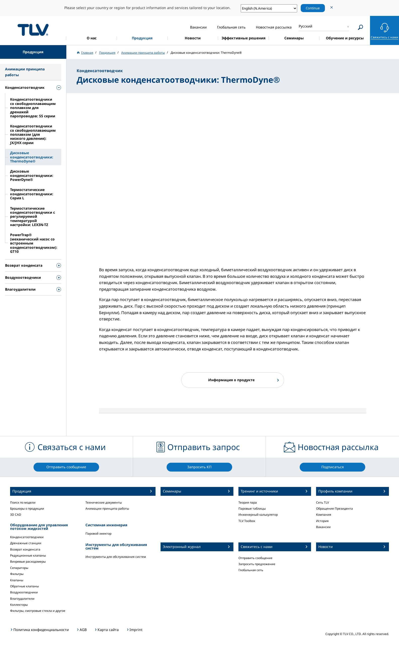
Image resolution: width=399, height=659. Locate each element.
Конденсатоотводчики (27, 537)
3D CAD (15, 514)
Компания (323, 514)
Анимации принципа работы (107, 508)
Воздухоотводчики (24, 592)
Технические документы (103, 502)
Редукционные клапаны (28, 555)
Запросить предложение (256, 564)
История (322, 521)
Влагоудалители (22, 598)
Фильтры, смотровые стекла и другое (37, 611)
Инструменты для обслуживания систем (115, 557)
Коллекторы (19, 604)
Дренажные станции (25, 543)
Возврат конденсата (25, 549)
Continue (313, 8)
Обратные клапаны (24, 586)
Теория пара (247, 502)
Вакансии (323, 527)
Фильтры (16, 574)
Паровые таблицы (252, 508)
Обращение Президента (334, 508)
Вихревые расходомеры (28, 561)
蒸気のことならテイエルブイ (33, 30)
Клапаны (16, 580)
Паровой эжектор (98, 533)
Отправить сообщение (255, 558)
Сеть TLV (322, 502)
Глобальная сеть (250, 570)
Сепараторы (19, 568)
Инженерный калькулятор (258, 514)
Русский (305, 26)
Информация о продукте (231, 379)
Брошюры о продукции (27, 508)
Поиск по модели (23, 502)
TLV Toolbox (246, 521)
